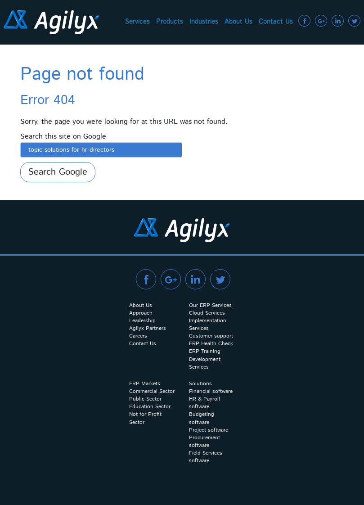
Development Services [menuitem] (204, 363)
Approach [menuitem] (141, 313)
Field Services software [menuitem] (205, 456)
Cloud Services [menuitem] (207, 313)
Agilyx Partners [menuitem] (147, 328)
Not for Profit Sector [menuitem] (145, 418)
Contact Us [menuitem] (276, 21)
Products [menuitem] (169, 21)
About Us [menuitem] (238, 21)
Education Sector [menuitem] (150, 406)
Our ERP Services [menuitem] (210, 305)
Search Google (57, 172)
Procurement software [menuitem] (204, 441)
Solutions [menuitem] (200, 384)
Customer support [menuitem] (211, 336)
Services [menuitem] (137, 21)
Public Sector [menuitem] (145, 399)
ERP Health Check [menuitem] (211, 343)
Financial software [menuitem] (211, 391)
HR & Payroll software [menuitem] (204, 402)
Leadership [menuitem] (142, 321)
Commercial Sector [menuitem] (152, 391)
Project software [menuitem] (208, 430)
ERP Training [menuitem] (204, 351)
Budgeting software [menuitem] (201, 418)
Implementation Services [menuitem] (207, 324)
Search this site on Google (63, 137)
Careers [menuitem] (138, 336)
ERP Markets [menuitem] (144, 384)
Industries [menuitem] (203, 21)
